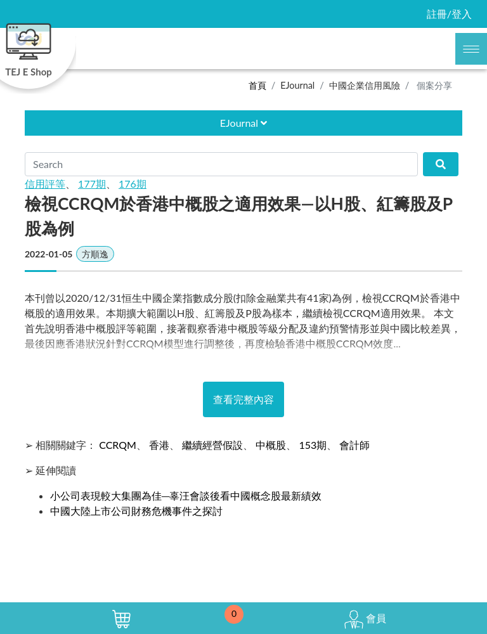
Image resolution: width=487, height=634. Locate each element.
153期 (313, 445)
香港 (159, 445)
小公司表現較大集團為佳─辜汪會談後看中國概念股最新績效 (185, 495)
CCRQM (117, 445)
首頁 (257, 85)
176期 (132, 184)
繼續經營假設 (212, 445)
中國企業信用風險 (364, 85)
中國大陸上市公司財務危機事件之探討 (136, 511)
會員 (365, 619)
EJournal (297, 85)
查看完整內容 (243, 399)
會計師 (354, 445)
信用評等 (45, 184)
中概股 (271, 445)
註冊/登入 (449, 14)
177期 (92, 184)
